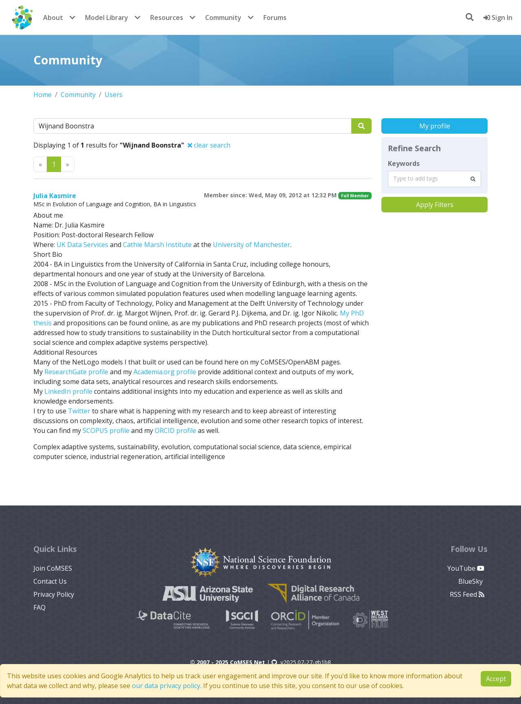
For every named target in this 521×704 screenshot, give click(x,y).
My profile (434, 125)
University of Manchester (251, 244)
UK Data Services (82, 244)
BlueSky (471, 581)
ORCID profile (175, 430)
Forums (275, 17)
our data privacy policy (166, 685)
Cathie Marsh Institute (157, 244)
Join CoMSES (52, 568)
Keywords (404, 163)
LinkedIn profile (68, 391)
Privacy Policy (53, 594)
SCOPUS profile (106, 430)
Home (42, 94)
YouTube (465, 568)
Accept (496, 678)
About (53, 17)
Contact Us (50, 581)
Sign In (498, 17)
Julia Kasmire (54, 195)
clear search (209, 145)
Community (223, 17)
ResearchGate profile (76, 371)
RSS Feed (467, 594)
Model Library (106, 17)
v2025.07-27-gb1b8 (301, 662)
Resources (166, 17)
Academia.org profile (165, 371)
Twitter (79, 410)
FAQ (39, 607)
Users (114, 94)
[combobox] (434, 179)
